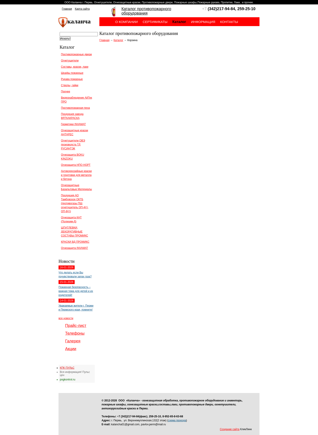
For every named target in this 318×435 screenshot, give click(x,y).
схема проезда (177, 420)
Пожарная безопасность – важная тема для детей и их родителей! (76, 291)
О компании (126, 22)
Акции (70, 349)
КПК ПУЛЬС (67, 367)
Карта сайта (82, 8)
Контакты (229, 22)
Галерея (72, 341)
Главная (67, 8)
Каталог (118, 40)
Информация (203, 22)
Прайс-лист (75, 325)
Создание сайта (229, 429)
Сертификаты (155, 22)
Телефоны (75, 333)
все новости (66, 318)
